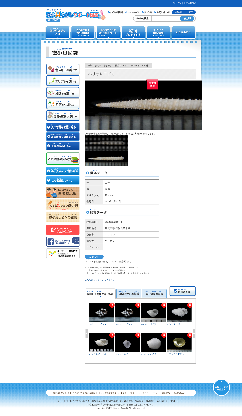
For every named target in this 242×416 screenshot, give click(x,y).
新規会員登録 (190, 3)
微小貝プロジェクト (139, 393)
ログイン (177, 3)
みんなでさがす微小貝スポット (112, 393)
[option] (140, 333)
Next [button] (194, 333)
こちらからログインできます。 (100, 280)
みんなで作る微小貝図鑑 (84, 393)
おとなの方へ (180, 393)
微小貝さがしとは (61, 393)
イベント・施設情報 (161, 393)
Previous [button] (87, 333)
